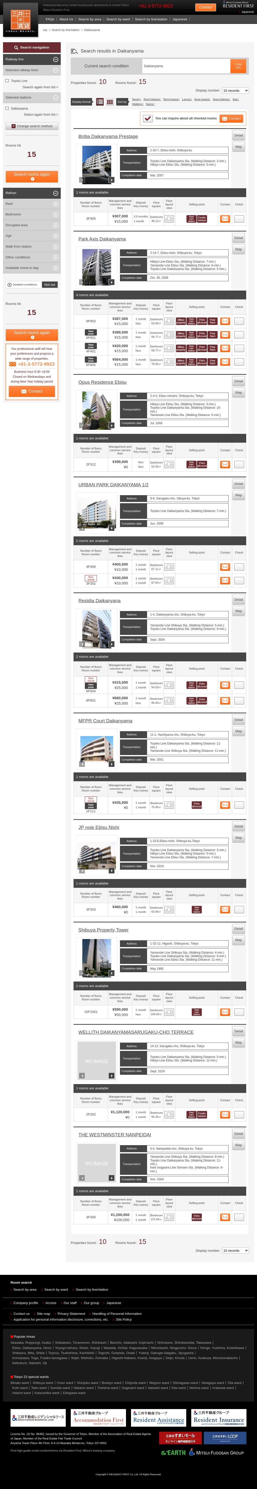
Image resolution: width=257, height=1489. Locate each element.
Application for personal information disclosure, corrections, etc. (61, 1319)
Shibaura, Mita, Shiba (28, 1353)
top (45, 29)
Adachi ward (21, 1393)
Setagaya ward (213, 1383)
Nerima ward (199, 1388)
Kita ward (179, 1388)
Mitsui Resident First (21, 21)
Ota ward (234, 1383)
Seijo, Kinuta (175, 1358)
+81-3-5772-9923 (156, 6)
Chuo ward (65, 1383)
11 (239, 908)
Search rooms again (32, 174)
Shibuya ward (43, 1383)
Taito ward (39, 1388)
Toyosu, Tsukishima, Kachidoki (71, 1353)
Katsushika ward (47, 1393)
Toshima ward (107, 1388)
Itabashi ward (158, 1388)
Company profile (26, 1303)
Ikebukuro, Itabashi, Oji (29, 1363)
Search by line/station (151, 19)
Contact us (22, 1314)
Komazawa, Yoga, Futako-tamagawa (40, 1358)
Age (235, 99)
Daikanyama (19, 108)
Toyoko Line (19, 81)
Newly (136, 99)
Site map (43, 1314)
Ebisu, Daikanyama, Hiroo (31, 1348)
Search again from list (39, 87)
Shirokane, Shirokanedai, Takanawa (184, 1342)
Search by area (89, 19)
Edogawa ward (74, 1393)
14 (239, 1216)
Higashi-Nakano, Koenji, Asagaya (137, 1358)
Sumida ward (60, 1388)
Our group (91, 1303)
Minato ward (20, 1383)
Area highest (221, 99)
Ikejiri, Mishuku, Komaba (89, 1358)
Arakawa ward (223, 1388)
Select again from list (39, 114)
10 (239, 803)
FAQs (50, 19)
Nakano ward (84, 1388)
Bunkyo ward (111, 1383)
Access (50, 1303)
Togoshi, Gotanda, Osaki (116, 1353)
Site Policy (124, 1319)
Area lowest (201, 99)
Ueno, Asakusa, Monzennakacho (213, 1358)
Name (150, 104)
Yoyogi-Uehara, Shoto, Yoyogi (77, 1348)
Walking (137, 104)
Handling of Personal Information (117, 1314)
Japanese (247, 11)
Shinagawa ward (185, 1383)
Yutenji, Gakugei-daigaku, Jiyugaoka (166, 1353)
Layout (186, 99)
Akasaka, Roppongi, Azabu (31, 1342)
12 (239, 1010)
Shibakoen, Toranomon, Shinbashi (80, 1342)
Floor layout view (110, 102)
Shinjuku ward (87, 1383)
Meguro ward (159, 1383)
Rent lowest (170, 99)
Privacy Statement (71, 1314)
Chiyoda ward (135, 1383)
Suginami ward (133, 1388)
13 (239, 1113)
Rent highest (152, 99)
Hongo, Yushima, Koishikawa (222, 1348)
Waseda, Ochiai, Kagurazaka (125, 1348)
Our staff (70, 1303)
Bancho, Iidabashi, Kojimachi (132, 1342)
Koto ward (20, 1388)
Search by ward (118, 19)
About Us (66, 19)
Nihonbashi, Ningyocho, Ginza (174, 1348)
